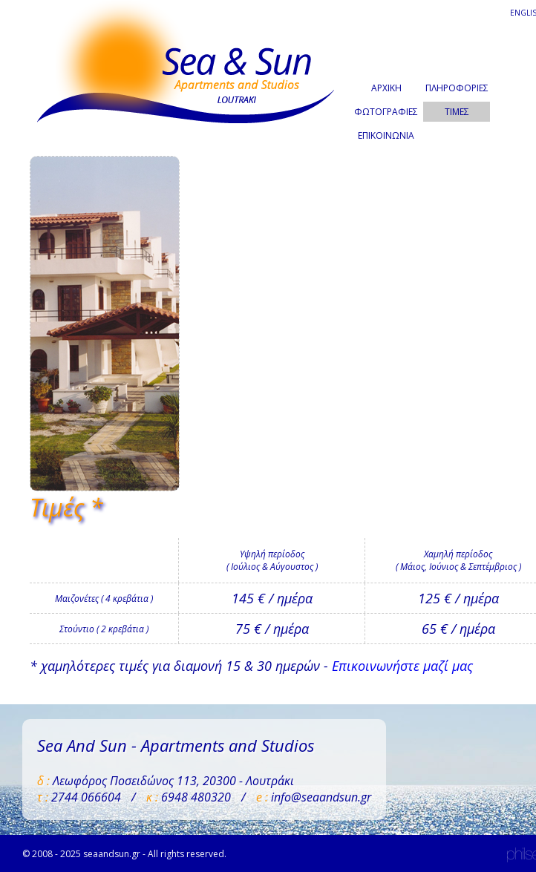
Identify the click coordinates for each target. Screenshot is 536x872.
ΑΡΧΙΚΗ (386, 88)
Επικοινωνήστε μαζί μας (402, 666)
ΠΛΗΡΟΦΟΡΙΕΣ (456, 88)
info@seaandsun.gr (321, 797)
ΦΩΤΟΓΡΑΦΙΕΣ (386, 111)
